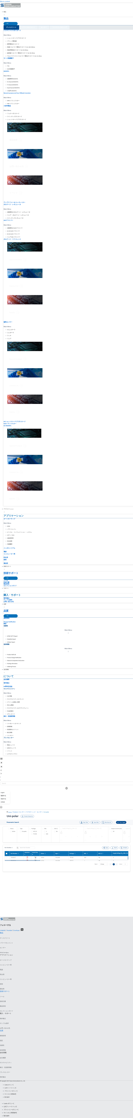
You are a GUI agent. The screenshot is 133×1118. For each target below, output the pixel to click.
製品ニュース (11, 745)
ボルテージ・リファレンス (12, 239)
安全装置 (9, 541)
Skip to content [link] (5, 1)
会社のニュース (11, 748)
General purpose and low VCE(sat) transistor (17, 93)
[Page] (125, 864)
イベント (9, 751)
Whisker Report (11, 642)
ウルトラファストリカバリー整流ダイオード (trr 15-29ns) (24, 56)
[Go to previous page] (110, 864)
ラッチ (9, 335)
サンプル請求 (8, 600)
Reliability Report (11, 639)
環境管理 (6, 618)
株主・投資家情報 (9, 716)
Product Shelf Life (11, 654)
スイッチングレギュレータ (15, 218)
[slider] (61, 833)
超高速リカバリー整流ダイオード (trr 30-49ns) (21, 53)
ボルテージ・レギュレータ (12, 204)
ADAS (8, 526)
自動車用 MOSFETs (12, 79)
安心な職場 (10, 705)
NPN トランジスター (13, 100)
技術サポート (11, 573)
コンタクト (10, 735)
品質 (6, 611)
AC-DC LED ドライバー (13, 231)
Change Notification (10, 622)
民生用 (6, 557)
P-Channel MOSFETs (12, 85)
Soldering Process (11, 666)
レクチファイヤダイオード (12, 30)
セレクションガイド (10, 586)
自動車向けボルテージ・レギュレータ (18, 212)
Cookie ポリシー (9, 1085)
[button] (68, 35)
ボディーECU (10, 535)
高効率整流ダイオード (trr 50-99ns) (17, 50)
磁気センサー (8, 322)
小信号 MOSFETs (12, 91)
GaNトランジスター (10, 423)
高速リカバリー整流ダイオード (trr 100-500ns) (21, 47)
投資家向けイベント (13, 729)
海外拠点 (6, 598)
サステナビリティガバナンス (15, 699)
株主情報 (9, 732)
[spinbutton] (65, 836)
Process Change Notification (14, 657)
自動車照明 (10, 538)
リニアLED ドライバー (13, 237)
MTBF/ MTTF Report (12, 636)
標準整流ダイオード (13, 44)
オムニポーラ (11, 329)
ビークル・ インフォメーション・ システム (19, 532)
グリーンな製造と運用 (13, 702)
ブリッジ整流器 (12, 41)
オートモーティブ (9, 519)
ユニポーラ (10, 332)
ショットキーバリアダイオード (16, 38)
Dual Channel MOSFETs (13, 88)
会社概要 (6, 679)
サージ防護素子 (9, 58)
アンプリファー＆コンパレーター (14, 202)
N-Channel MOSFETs (12, 82)
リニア (9, 338)
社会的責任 (10, 711)
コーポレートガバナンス (14, 723)
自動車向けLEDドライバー (15, 228)
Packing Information (12, 663)
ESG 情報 (9, 696)
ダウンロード (11, 714)
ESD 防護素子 (11, 69)
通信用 (6, 563)
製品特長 (6, 584)
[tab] (11, 27)
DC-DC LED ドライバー (13, 234)
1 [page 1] (113, 864)
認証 (5, 623)
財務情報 (9, 726)
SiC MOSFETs (7, 426)
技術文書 (6, 582)
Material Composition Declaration (15, 660)
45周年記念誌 (8, 686)
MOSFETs (6, 71)
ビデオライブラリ (12, 754)
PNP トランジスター (13, 103)
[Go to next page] (116, 864)
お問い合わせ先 (9, 601)
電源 (5, 551)
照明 (5, 560)
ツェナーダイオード (13, 113)
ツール (6, 580)
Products (15, 812)
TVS (8, 66)
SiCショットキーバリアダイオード (15, 421)
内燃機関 (9, 544)
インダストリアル (9, 548)
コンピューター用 (9, 554)
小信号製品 (7, 106)
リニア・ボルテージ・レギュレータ (18, 215)
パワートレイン (11, 529)
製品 (6, 19)
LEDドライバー (8, 220)
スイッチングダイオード (14, 116)
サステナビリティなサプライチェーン (18, 708)
